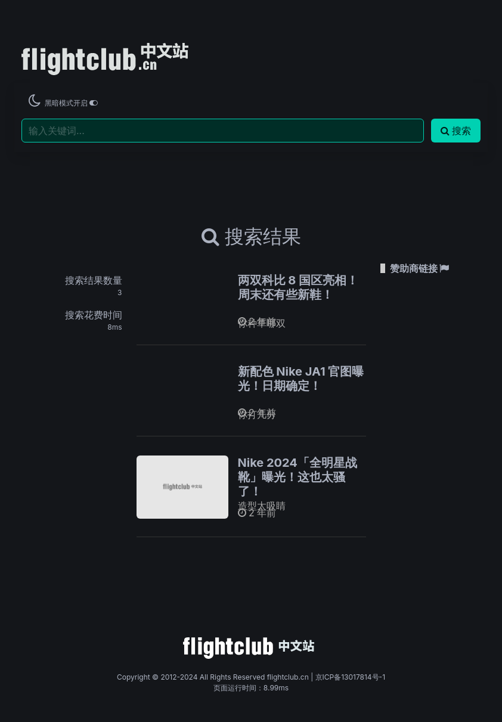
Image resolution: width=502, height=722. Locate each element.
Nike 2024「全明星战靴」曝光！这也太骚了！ (297, 476)
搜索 (456, 131)
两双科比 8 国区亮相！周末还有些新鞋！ (298, 287)
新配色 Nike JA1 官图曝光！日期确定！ (301, 378)
